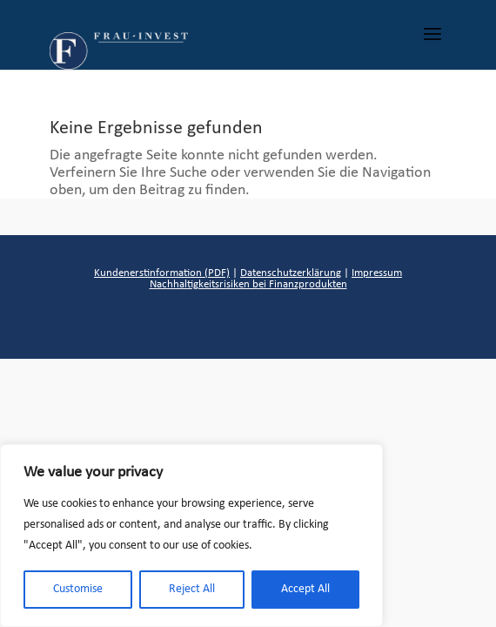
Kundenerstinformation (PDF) (162, 273)
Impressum (377, 273)
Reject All (192, 589)
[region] (191, 535)
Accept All (305, 589)
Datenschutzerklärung (290, 273)
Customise (78, 589)
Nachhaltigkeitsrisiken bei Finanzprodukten (248, 284)
